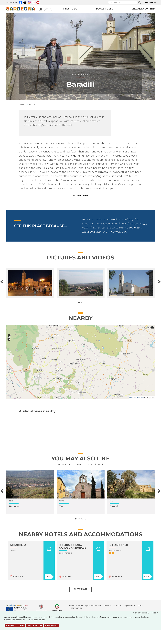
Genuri (114, 506)
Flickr (33, 2)
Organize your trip (143, 9)
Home (21, 105)
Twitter (24, 2)
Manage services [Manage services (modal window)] (34, 625)
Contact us (76, 608)
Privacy (107, 606)
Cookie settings (135, 606)
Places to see (104, 9)
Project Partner (77, 606)
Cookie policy (119, 606)
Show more (80, 589)
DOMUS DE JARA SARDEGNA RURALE (72, 546)
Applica (139, 2)
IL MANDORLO (118, 545)
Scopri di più (80, 195)
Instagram (29, 2)
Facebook (20, 2)
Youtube (37, 2)
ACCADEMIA (18, 545)
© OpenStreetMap (136, 397)
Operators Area (94, 606)
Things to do (69, 9)
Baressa (14, 506)
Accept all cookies (15, 625)
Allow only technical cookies (147, 612)
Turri (62, 506)
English (149, 2)
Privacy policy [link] (51, 625)
